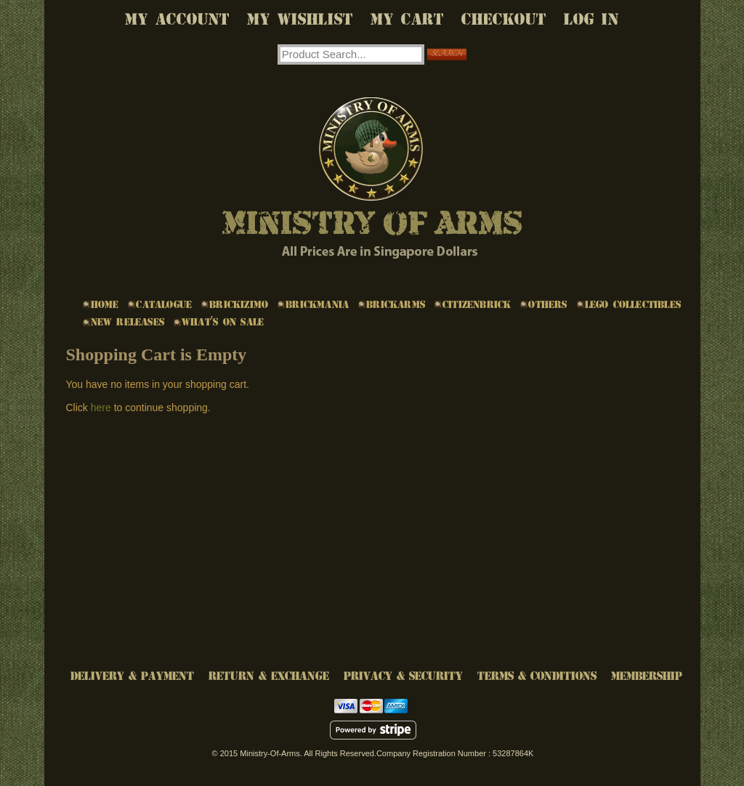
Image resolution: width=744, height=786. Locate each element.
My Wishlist (300, 19)
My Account (177, 19)
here (101, 407)
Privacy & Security (403, 676)
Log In (591, 19)
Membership (646, 676)
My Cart (407, 19)
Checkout (503, 19)
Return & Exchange (269, 676)
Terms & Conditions (537, 676)
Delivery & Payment (132, 676)
